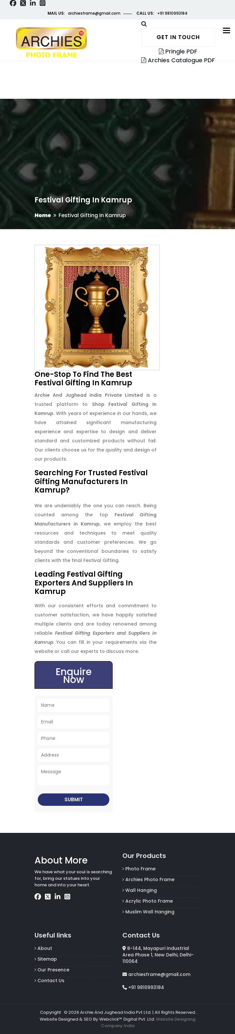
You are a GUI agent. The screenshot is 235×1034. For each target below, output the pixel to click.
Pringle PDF (178, 51)
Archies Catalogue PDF (178, 60)
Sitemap (46, 959)
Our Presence (52, 970)
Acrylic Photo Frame (147, 901)
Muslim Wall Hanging (148, 911)
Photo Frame (139, 868)
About (43, 948)
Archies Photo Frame (148, 879)
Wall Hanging (139, 890)
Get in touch (178, 37)
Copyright (50, 1012)
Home (43, 215)
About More (61, 860)
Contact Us (49, 980)
